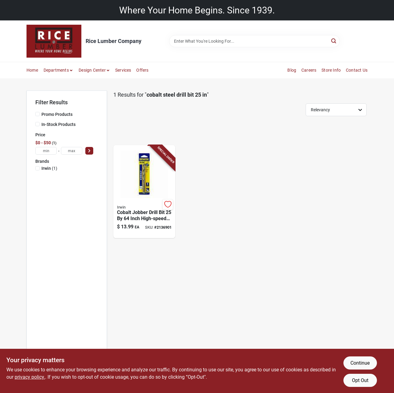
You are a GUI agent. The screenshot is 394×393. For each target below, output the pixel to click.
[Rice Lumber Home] (54, 41)
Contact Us (356, 70)
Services (123, 70)
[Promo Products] (37, 114)
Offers (142, 70)
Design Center (92, 70)
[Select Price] (89, 151)
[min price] (46, 151)
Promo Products (57, 114)
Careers (308, 70)
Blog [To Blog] (291, 70)
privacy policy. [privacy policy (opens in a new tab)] (30, 377)
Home (32, 70)
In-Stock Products (58, 124)
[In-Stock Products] (37, 124)
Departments (56, 70)
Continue (360, 363)
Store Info (331, 70)
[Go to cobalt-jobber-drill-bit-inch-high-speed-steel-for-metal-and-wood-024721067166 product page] (144, 191)
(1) (49, 168)
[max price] (71, 151)
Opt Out (360, 380)
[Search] (334, 41)
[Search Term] (254, 41)
